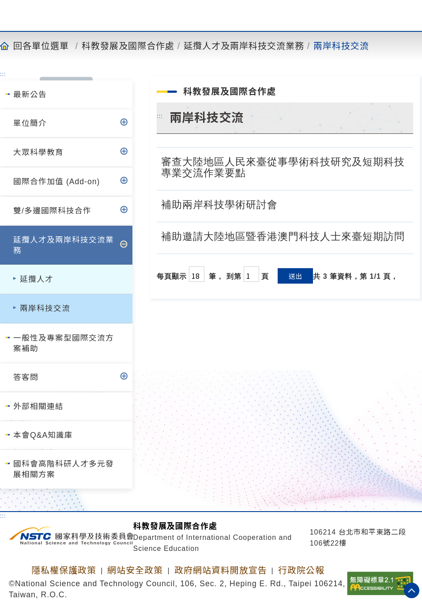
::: (3, 74)
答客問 (25, 377)
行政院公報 (301, 570)
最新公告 (30, 94)
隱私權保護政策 (63, 570)
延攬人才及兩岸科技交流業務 (244, 45)
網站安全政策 (135, 570)
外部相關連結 (38, 406)
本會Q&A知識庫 (43, 435)
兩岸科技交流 (341, 45)
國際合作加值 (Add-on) (56, 181)
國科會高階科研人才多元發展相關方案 (63, 469)
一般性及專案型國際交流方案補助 (63, 343)
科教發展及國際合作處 (128, 45)
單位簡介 (30, 123)
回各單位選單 (41, 45)
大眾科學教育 (38, 152)
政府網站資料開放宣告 (220, 570)
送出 (295, 276)
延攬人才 (36, 279)
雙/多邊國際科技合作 (52, 210)
